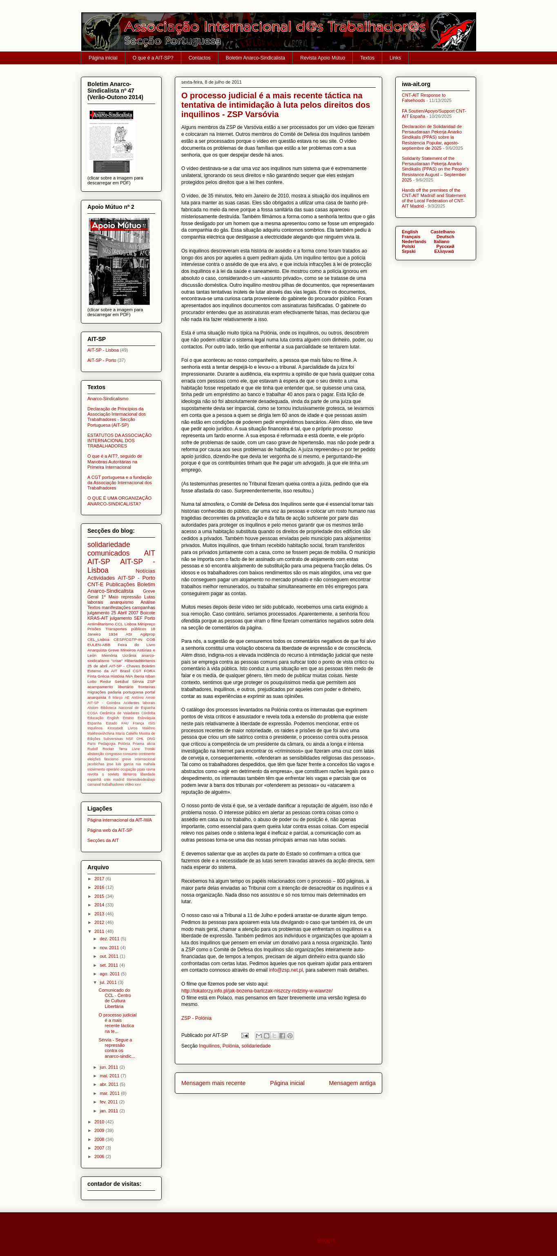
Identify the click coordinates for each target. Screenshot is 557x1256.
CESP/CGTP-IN (128, 639)
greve (126, 759)
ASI (129, 634)
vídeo (129, 784)
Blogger (326, 1240)
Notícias (145, 571)
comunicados (108, 553)
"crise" (117, 660)
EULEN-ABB (98, 644)
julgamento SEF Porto (132, 618)
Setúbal (122, 681)
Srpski (409, 251)
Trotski (150, 749)
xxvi (138, 784)
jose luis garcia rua (124, 764)
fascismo (111, 759)
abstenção (95, 754)
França (138, 723)
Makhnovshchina (100, 733)
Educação (95, 718)
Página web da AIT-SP (109, 830)
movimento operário (103, 769)
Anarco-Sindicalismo (107, 398)
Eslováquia (146, 718)
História (117, 676)
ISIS (151, 723)
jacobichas (96, 764)
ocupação (128, 769)
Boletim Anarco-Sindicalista (255, 58)
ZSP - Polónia (196, 1018)
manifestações (116, 607)
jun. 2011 (109, 1067)
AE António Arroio (140, 698)
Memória (109, 655)
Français (411, 236)
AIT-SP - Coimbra (103, 703)
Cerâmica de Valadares (119, 713)
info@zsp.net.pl (286, 970)
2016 (100, 887)
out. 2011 (110, 956)
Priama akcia (144, 744)
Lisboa (130, 624)
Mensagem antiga (352, 1083)
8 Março (116, 698)
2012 (100, 922)
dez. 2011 (110, 938)
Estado (111, 723)
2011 (100, 931)
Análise (147, 602)
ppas (141, 769)
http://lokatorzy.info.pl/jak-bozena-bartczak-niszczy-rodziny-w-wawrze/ (257, 991)
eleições (93, 759)
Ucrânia (129, 655)
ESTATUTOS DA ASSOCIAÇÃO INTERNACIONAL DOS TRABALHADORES (119, 440)
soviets (113, 774)
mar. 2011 (110, 1093)
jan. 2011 (109, 1110)
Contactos (200, 58)
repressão (131, 596)
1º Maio (109, 596)
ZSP (151, 681)
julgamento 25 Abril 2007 (112, 612)
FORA (149, 671)
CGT (137, 671)
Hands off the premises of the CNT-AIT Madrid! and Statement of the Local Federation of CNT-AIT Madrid (434, 198)
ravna (150, 769)
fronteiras (146, 686)
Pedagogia (107, 744)
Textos (367, 58)
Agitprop (147, 634)
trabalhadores (113, 784)
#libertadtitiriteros (140, 660)
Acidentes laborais (139, 703)
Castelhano (442, 231)
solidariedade (255, 1046)
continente (146, 754)
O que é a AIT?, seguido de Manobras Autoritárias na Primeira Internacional (114, 461)
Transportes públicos (125, 629)
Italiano (442, 241)
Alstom (92, 708)
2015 (100, 896)
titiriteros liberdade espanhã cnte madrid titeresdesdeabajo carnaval (121, 779)
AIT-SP (98, 562)
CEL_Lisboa (98, 639)
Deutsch (445, 236)
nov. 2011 (110, 947)
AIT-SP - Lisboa (103, 350)
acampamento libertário (110, 686)
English (113, 718)
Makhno (149, 728)
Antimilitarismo (100, 624)
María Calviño (127, 733)
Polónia (231, 1046)
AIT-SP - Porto (101, 360)
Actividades (101, 578)
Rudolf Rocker (100, 749)
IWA (129, 676)
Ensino (128, 718)
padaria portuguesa (125, 692)
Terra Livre (129, 749)
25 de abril (97, 666)
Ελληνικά (444, 251)
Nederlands (414, 241)
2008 (100, 1139)
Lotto (91, 681)
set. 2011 (109, 965)
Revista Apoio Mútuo (322, 58)
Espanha (94, 723)
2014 (100, 904)
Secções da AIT (103, 840)
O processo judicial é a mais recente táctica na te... (117, 1023)
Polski (408, 246)
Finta (91, 676)
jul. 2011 (109, 982)
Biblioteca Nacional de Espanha (127, 708)
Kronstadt (115, 728)
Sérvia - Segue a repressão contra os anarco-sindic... (116, 1048)
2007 (100, 1147)
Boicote (147, 612)
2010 (100, 1121)
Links (395, 58)
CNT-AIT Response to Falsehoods (424, 98)
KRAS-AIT (97, 618)
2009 (100, 1130)
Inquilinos (209, 1046)
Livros (132, 728)
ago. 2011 (110, 973)
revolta (92, 774)
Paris (91, 744)
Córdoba (148, 713)
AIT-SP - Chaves (124, 666)
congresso (113, 754)
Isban (150, 676)
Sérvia (138, 681)
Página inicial (103, 58)
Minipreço (146, 624)
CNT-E (95, 584)
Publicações (120, 584)
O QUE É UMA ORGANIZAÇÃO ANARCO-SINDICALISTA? (119, 501)
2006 (100, 1156)
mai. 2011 (110, 1075)
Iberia (139, 676)
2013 (100, 913)
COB (151, 639)
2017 (100, 878)
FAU (125, 723)
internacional (145, 759)
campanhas (143, 607)
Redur (105, 681)
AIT (149, 553)
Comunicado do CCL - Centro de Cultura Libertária (114, 998)
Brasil (125, 671)
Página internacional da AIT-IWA (119, 819)
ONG (151, 739)
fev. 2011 (109, 1101)
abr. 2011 (110, 1084)
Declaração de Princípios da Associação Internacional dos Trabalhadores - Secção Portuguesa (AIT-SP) (116, 417)
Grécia (103, 676)
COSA (92, 713)
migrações (96, 692)
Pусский (445, 246)
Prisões (94, 629)
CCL (119, 624)
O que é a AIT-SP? (153, 58)
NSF (130, 739)
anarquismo (121, 602)
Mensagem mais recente (213, 1083)
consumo (130, 754)
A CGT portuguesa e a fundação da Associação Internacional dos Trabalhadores (119, 482)
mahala (149, 764)
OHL (140, 739)
